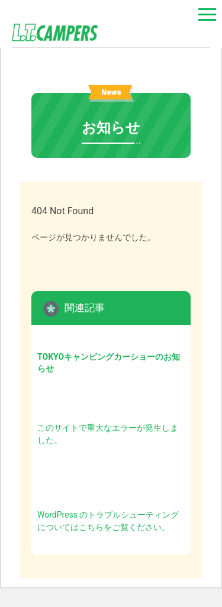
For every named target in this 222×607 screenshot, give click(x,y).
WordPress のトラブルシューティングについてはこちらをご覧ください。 (108, 521)
